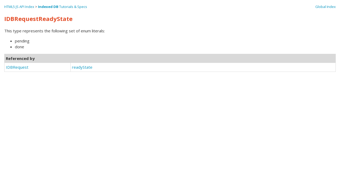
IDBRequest (17, 67)
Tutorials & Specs (62, 6)
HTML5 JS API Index (19, 6)
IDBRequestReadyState (38, 19)
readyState (82, 67)
